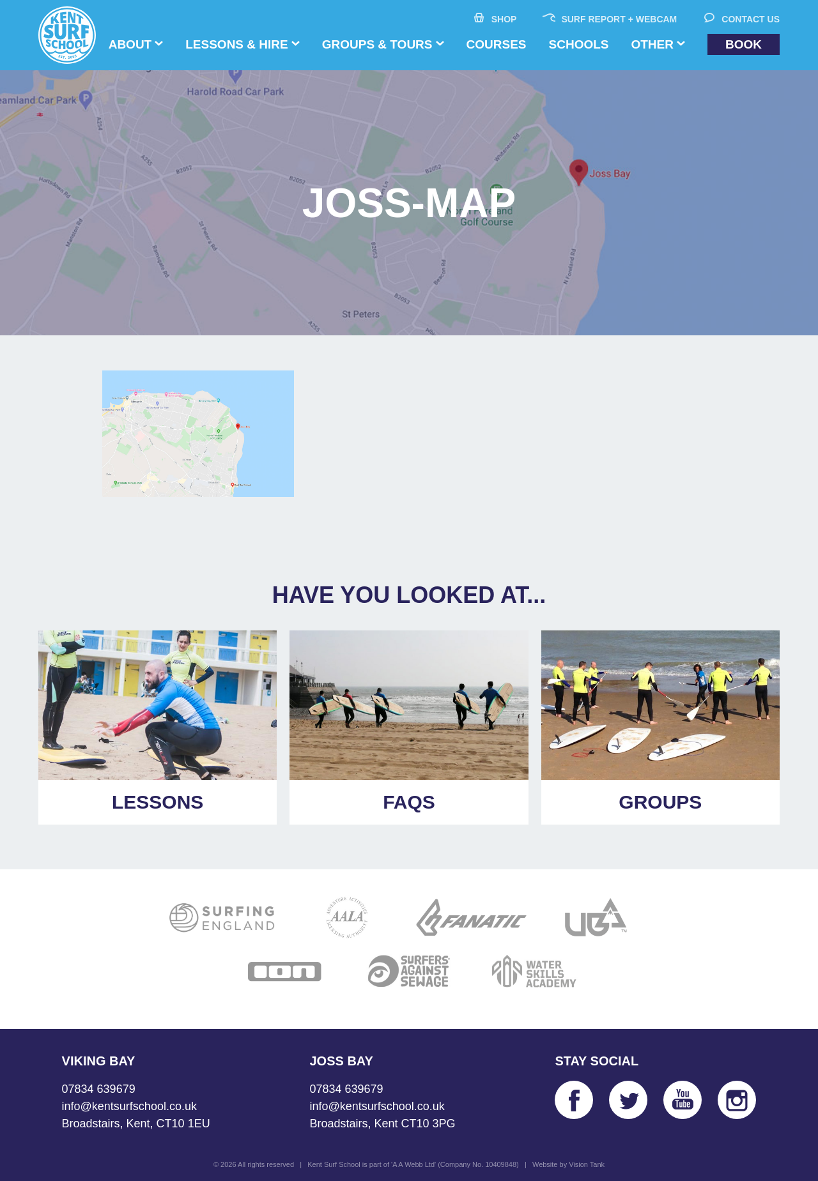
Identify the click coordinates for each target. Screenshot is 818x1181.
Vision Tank (587, 1164)
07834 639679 (98, 1089)
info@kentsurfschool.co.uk (129, 1106)
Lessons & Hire (236, 44)
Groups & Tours (377, 44)
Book (743, 44)
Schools (579, 44)
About (130, 44)
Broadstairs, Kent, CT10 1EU (136, 1123)
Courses (497, 44)
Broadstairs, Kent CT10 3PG (382, 1123)
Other (652, 44)
